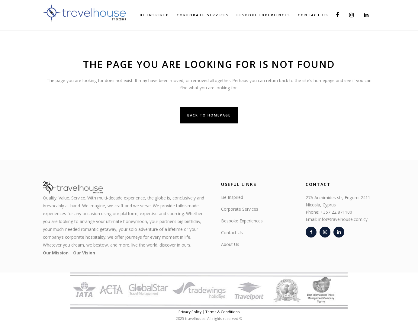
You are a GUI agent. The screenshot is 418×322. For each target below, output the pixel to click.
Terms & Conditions (222, 311)
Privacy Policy (189, 311)
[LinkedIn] (338, 232)
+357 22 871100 (336, 212)
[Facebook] (311, 232)
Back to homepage (209, 115)
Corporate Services (239, 209)
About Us (230, 244)
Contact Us (232, 232)
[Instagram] (325, 232)
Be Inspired (232, 197)
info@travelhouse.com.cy (343, 219)
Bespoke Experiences (242, 221)
